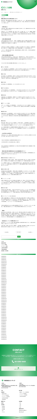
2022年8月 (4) (3, 323)
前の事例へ (7, 232)
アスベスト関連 (4, 244)
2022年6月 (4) (3, 326)
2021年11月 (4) (4, 337)
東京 (20, 403)
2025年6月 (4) (3, 270)
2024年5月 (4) (3, 290)
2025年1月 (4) (3, 278)
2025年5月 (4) (3, 272)
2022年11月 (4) (4, 318)
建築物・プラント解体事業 (24, 392)
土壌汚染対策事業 (5, 398)
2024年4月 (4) (3, 292)
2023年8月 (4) (3, 304)
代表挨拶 (3, 407)
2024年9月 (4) (3, 284)
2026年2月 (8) (3, 258)
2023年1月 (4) (3, 315)
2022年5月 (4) (3, 328)
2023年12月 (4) (4, 298)
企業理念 (3, 406)
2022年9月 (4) (3, 322)
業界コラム (3, 401)
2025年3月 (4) (3, 275)
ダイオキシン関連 (4, 246)
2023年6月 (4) (3, 307)
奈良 (20, 405)
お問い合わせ (21, 408)
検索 (19, 236)
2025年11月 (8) (4, 262)
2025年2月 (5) (3, 276)
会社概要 (3, 409)
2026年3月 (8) (3, 256)
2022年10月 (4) (4, 320)
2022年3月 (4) (3, 331)
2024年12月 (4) (4, 279)
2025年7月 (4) (3, 268)
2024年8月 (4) (3, 286)
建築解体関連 (3, 243)
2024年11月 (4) (4, 281)
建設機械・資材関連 (4, 250)
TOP (2, 390)
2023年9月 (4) (3, 303)
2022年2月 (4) (3, 332)
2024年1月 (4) (3, 297)
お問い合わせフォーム (18, 368)
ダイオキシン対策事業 (5, 396)
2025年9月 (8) (3, 265)
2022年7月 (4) (3, 325)
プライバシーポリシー (23, 410)
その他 (2, 241)
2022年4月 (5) (3, 329)
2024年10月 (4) (4, 283)
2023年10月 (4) (4, 301)
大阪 (20, 404)
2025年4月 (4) (3, 273)
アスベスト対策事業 (5, 395)
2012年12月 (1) (4, 339)
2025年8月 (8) (3, 267)
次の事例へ (30, 232)
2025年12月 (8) (4, 261)
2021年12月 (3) (4, 336)
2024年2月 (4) (3, 295)
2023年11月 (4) (4, 300)
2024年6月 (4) (3, 289)
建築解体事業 (4, 393)
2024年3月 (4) (3, 293)
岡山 (20, 407)
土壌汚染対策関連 (4, 247)
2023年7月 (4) (3, 306)
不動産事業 (4, 399)
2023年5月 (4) (3, 309)
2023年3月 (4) (3, 312)
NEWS (2, 403)
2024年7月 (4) (3, 287)
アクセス (3, 412)
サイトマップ (21, 412)
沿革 (2, 410)
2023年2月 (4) (3, 314)
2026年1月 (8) (3, 259)
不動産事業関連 (4, 249)
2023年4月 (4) (3, 311)
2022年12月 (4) (4, 317)
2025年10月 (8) (4, 264)
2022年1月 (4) (3, 334)
